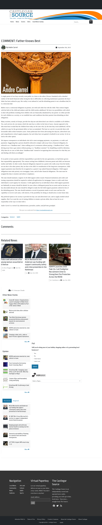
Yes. (35, 353)
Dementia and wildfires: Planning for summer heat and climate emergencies (18, 435)
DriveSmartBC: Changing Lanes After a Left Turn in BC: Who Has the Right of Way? (18, 372)
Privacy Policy (41, 519)
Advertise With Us (20, 519)
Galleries (12, 493)
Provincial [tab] (7, 401)
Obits (28, 22)
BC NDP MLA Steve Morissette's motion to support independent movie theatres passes (18, 418)
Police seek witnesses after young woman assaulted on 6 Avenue (12, 262)
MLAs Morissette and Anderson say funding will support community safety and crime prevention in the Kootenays (36, 264)
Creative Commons (53, 519)
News (17, 22)
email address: (35, 497)
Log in (61, 522)
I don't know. (37, 358)
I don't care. (37, 361)
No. (35, 356)
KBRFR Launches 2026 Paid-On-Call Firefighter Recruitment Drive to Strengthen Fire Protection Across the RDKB (59, 272)
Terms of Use (31, 519)
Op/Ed (18, 217)
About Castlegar (82, 519)
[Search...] (81, 22)
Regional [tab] (16, 401)
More (27, 342)
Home (12, 22)
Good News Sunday (38, 22)
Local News (12, 485)
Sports (22, 493)
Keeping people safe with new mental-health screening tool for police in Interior (19, 427)
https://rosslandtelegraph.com (44, 210)
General (12, 217)
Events (23, 22)
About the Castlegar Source (68, 519)
